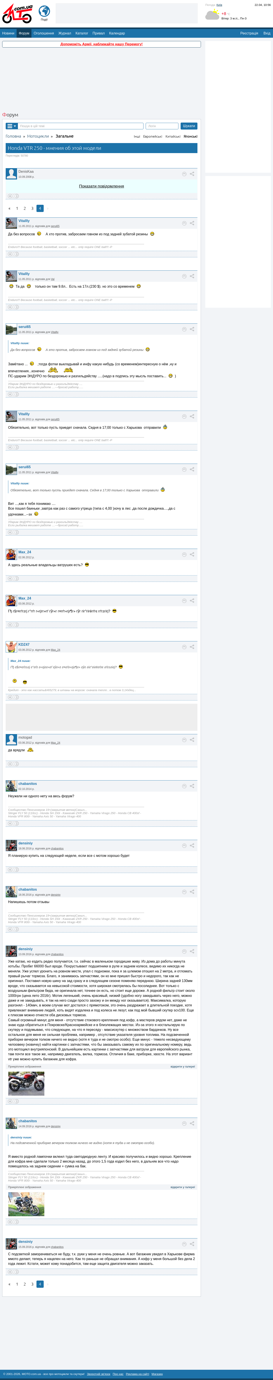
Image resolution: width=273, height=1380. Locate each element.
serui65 (55, 226)
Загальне (64, 136)
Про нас (118, 1374)
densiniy (25, 843)
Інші (137, 136)
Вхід (267, 33)
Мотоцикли (38, 136)
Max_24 (24, 552)
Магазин (157, 1374)
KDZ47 (23, 644)
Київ (219, 5)
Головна (13, 136)
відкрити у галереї (183, 1066)
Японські (190, 136)
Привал (99, 33)
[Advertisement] (126, 12)
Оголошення (44, 33)
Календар (117, 33)
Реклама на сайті (137, 1374)
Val (52, 279)
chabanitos (27, 784)
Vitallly (23, 221)
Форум (24, 33)
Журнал (64, 33)
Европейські (152, 136)
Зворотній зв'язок (98, 1374)
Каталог (82, 33)
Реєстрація (249, 33)
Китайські (173, 136)
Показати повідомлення (101, 186)
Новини (8, 33)
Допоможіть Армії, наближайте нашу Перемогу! (101, 44)
